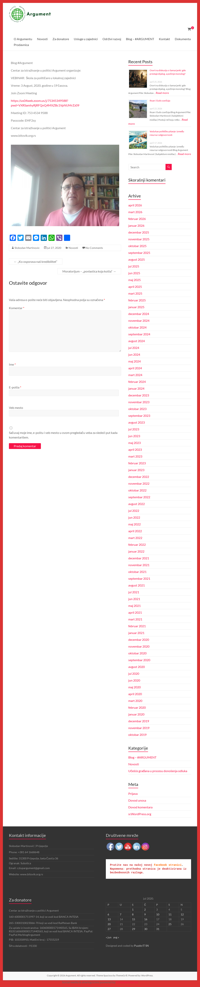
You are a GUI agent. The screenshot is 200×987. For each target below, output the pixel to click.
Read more (162, 92)
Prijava (133, 793)
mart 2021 (135, 619)
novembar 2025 (138, 239)
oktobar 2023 (137, 409)
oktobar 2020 (137, 653)
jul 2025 (133, 266)
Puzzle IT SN (141, 945)
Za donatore (61, 39)
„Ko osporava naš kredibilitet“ (35, 261)
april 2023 (135, 449)
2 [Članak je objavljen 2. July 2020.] (145, 909)
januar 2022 (136, 551)
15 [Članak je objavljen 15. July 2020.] (133, 919)
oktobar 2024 (137, 327)
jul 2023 (133, 429)
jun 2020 (134, 680)
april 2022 (135, 531)
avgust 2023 (136, 422)
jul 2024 (133, 347)
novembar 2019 (138, 728)
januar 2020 (136, 714)
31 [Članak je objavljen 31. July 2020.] (157, 929)
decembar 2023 (138, 395)
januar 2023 (136, 470)
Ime (12, 364)
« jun (108, 937)
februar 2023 (137, 463)
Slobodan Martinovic (27, 247)
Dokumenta (183, 39)
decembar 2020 (138, 639)
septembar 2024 (139, 334)
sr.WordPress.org (139, 814)
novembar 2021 (138, 565)
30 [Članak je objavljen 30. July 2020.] (145, 929)
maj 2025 (134, 280)
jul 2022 (133, 510)
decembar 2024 (138, 314)
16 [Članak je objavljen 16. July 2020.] (145, 919)
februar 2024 (137, 381)
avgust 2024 (136, 341)
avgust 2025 (136, 259)
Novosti (42, 39)
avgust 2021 (136, 585)
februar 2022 (137, 544)
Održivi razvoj (112, 39)
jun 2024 (134, 354)
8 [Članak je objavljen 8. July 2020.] (133, 914)
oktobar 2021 (137, 572)
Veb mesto (16, 407)
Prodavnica (21, 45)
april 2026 (135, 205)
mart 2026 (135, 212)
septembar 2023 (139, 415)
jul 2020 (133, 673)
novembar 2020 (138, 646)
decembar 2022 (138, 476)
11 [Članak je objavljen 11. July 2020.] (170, 914)
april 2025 (135, 286)
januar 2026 (136, 225)
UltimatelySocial (127, 982)
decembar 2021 (138, 558)
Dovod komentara (140, 807)
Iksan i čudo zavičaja (160, 100)
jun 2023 (134, 436)
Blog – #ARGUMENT (140, 39)
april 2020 (135, 694)
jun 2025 (134, 273)
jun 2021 (134, 599)
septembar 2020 (139, 660)
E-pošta (15, 387)
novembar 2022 (138, 483)
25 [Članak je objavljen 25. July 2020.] (170, 924)
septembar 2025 (139, 252)
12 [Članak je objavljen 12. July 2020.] (182, 914)
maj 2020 (134, 687)
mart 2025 (135, 293)
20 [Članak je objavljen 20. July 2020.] (109, 924)
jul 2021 (133, 592)
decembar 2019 (138, 721)
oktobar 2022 (137, 490)
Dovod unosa (137, 800)
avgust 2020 (136, 667)
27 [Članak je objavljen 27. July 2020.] (109, 929)
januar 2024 (136, 388)
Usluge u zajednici (86, 39)
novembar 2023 (138, 402)
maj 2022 (134, 524)
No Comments (94, 247)
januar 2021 (136, 633)
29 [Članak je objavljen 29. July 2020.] (133, 929)
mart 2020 (135, 700)
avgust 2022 (136, 504)
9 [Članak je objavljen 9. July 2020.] (145, 914)
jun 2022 (134, 517)
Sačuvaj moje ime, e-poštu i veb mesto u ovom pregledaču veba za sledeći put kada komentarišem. (63, 435)
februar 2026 (137, 219)
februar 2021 (137, 626)
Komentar (16, 308)
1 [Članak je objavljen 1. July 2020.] (133, 909)
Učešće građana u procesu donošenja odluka (157, 771)
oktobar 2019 (137, 734)
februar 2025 (137, 300)
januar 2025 (136, 307)
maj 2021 (134, 605)
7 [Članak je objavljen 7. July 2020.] (120, 914)
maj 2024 (134, 361)
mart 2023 (135, 456)
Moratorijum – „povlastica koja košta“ (89, 271)
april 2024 (135, 368)
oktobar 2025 (137, 246)
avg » (116, 937)
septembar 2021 (139, 578)
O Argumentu (23, 39)
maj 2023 (134, 443)
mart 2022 (135, 538)
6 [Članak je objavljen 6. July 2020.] (108, 914)
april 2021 (135, 612)
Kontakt (164, 39)
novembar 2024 (138, 320)
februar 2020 (137, 707)
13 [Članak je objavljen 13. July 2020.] (109, 919)
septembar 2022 (139, 497)
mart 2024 (135, 375)
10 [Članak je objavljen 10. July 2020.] (157, 914)
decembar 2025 (138, 232)
